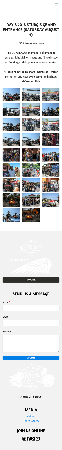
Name (5, 302)
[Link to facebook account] (29, 438)
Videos (31, 416)
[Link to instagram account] (24, 438)
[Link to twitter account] (33, 438)
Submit (31, 358)
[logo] (12, 6)
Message (7, 331)
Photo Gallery (31, 420)
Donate (31, 280)
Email (5, 316)
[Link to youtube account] (38, 438)
